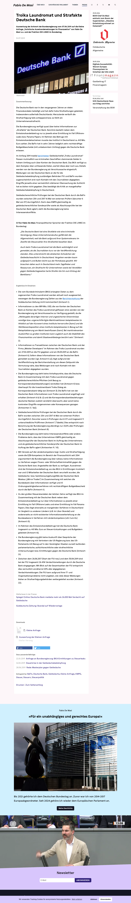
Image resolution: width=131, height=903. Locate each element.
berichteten (43, 156)
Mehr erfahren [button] (77, 899)
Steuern (27, 677)
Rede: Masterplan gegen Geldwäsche (44, 667)
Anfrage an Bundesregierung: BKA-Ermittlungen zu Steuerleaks (55, 658)
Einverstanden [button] (106, 899)
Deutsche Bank (40, 674)
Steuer (19, 677)
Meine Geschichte (65, 808)
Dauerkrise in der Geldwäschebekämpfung (46, 663)
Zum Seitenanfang (34, 685)
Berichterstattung (71, 298)
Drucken (20, 685)
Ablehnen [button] (93, 899)
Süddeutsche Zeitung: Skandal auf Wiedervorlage (39, 606)
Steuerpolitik (38, 677)
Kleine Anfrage (68, 674)
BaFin (29, 674)
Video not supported (65, 852)
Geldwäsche (54, 674)
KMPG (78, 674)
